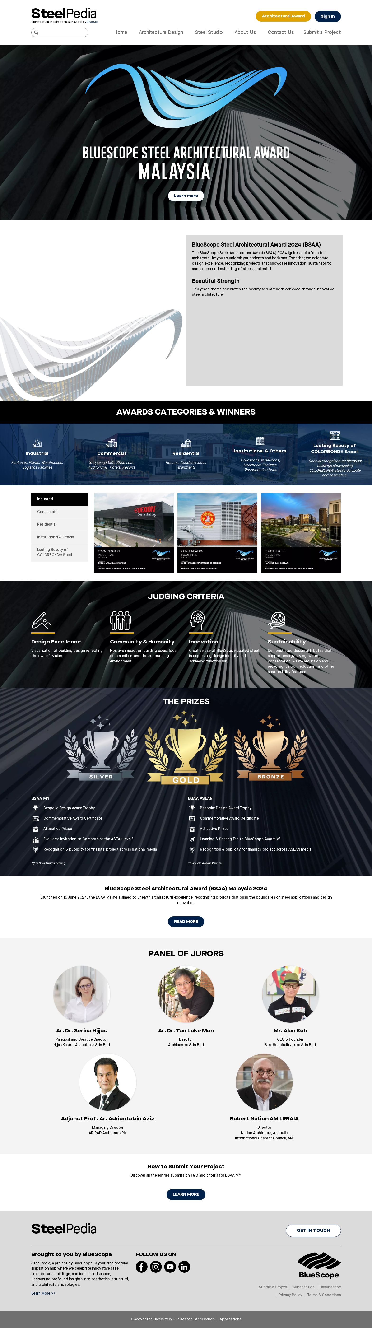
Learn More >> (43, 1293)
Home (120, 32)
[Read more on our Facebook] (142, 1267)
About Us (245, 32)
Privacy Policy (290, 1295)
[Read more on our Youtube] (170, 1267)
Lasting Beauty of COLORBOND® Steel (54, 552)
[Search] (36, 32)
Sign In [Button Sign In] (328, 17)
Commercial (47, 512)
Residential (46, 525)
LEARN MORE (186, 1195)
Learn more (186, 196)
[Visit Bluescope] (64, 21)
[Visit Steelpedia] (64, 13)
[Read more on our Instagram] (156, 1267)
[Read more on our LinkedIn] (184, 1267)
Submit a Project (322, 32)
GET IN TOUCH (313, 1231)
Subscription (304, 1287)
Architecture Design (161, 32)
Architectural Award (283, 16)
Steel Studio (209, 32)
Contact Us (281, 32)
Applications (230, 1319)
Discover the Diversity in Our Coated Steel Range (173, 1319)
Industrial (45, 499)
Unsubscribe (330, 1287)
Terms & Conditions (324, 1295)
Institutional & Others (55, 537)
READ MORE (186, 922)
